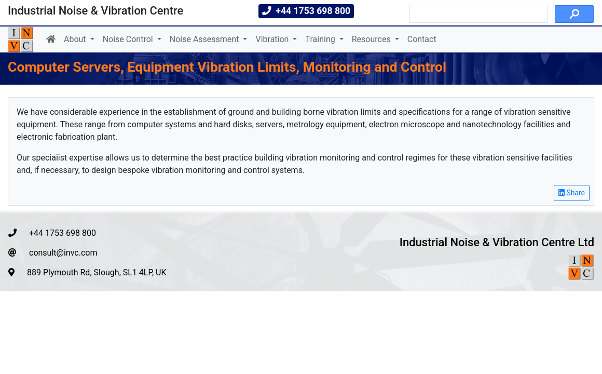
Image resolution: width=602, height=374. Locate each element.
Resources (372, 39)
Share (571, 193)
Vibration (273, 39)
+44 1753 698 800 (52, 233)
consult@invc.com (52, 253)
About (76, 39)
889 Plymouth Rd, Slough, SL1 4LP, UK (87, 272)
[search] (477, 14)
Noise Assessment (205, 39)
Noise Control (129, 39)
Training (321, 39)
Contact (421, 39)
